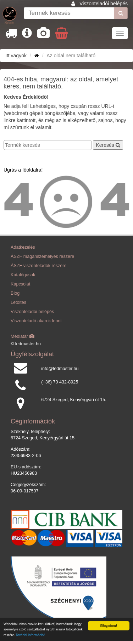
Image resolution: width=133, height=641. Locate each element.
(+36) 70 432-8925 (59, 382)
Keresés (108, 145)
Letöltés (18, 302)
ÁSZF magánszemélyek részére (42, 256)
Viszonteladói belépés (103, 3)
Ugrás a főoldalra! (23, 170)
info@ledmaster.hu (59, 368)
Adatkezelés (23, 247)
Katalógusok (23, 274)
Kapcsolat (20, 284)
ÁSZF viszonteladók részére (38, 265)
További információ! (30, 635)
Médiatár (22, 336)
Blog (15, 293)
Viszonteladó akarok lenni (36, 320)
